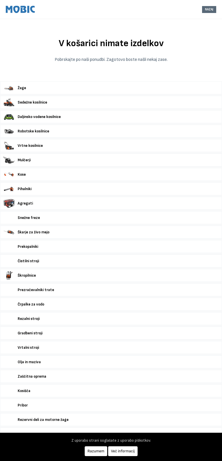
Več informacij (123, 451)
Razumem (96, 451)
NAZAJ (209, 9)
